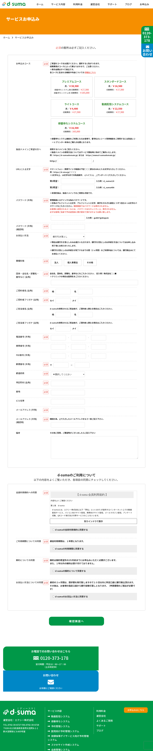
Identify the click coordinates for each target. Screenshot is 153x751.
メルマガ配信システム (62, 737)
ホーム (39, 4)
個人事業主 (72, 262)
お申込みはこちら (135, 692)
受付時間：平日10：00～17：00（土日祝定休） (39, 667)
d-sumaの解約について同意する (69, 574)
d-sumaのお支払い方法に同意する (70, 600)
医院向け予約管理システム (65, 713)
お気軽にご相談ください (113, 666)
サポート (112, 4)
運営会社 (95, 4)
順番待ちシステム (60, 704)
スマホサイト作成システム (65, 727)
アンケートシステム (61, 742)
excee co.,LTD (143, 747)
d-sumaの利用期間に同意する (68, 552)
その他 (90, 262)
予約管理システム (60, 708)
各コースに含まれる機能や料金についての (73, 72)
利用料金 (78, 4)
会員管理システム (60, 732)
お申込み (144, 4)
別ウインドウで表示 (93, 524)
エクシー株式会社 (24, 702)
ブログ (128, 4)
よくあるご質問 (104, 703)
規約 (93, 507)
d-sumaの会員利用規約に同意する (70, 533)
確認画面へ (76, 625)
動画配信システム (60, 699)
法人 (56, 262)
